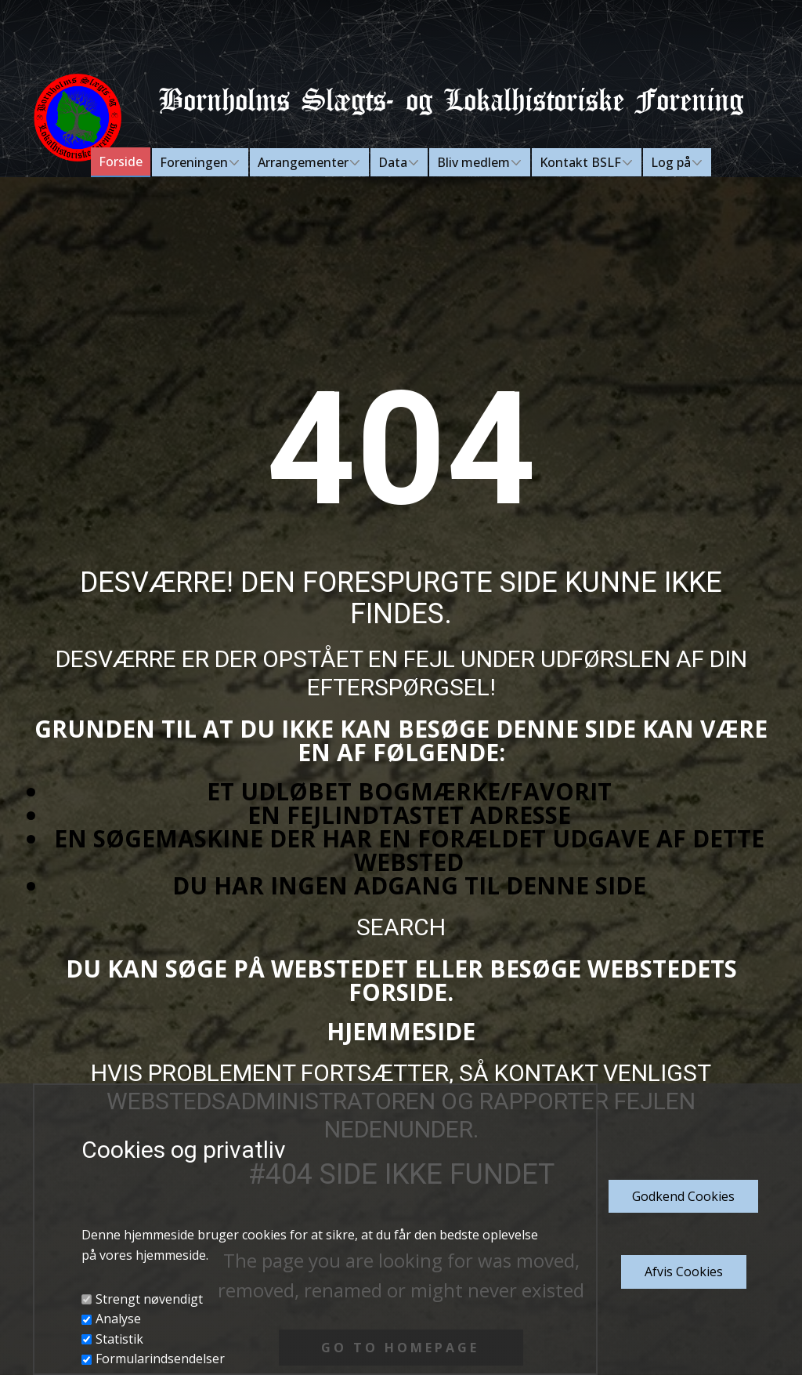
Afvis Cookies (684, 1271)
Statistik (119, 1339)
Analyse (118, 1318)
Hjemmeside (401, 1031)
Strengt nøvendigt (149, 1299)
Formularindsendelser (160, 1358)
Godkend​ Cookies (683, 1196)
